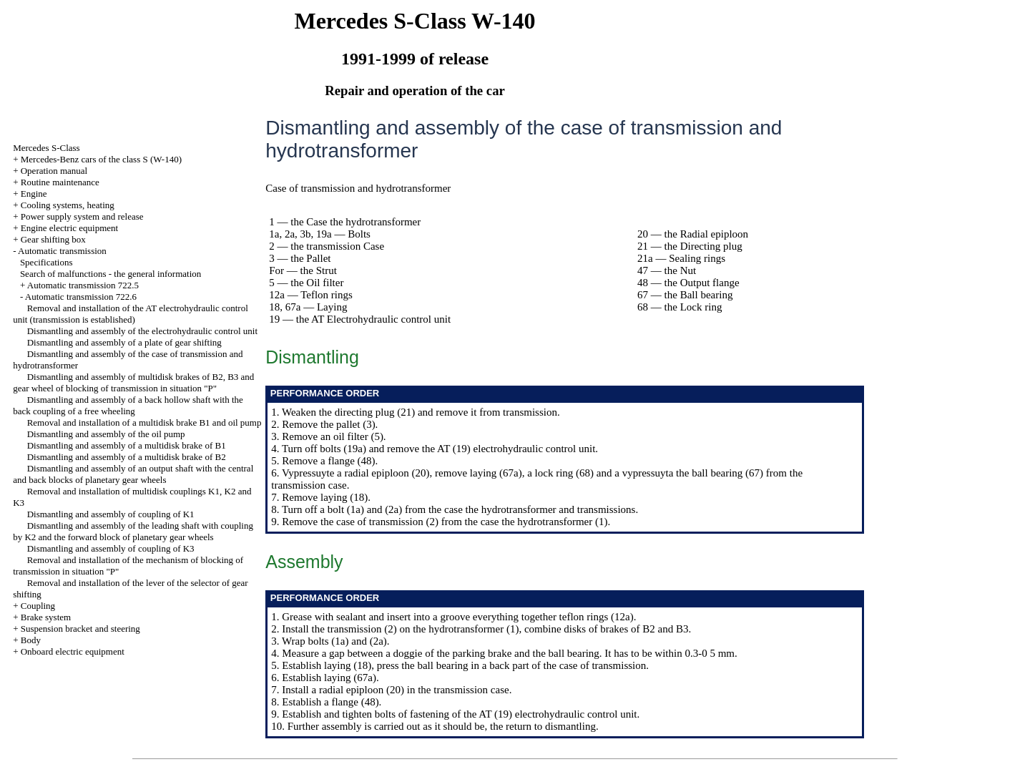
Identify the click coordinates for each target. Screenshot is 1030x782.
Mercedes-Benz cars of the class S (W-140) (101, 159)
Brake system (46, 617)
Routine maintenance (60, 182)
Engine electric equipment (69, 228)
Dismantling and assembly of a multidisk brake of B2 (126, 456)
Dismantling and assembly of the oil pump (106, 434)
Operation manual (54, 170)
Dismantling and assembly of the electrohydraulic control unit (142, 331)
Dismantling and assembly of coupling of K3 (111, 548)
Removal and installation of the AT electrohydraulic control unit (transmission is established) (130, 314)
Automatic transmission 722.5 (83, 285)
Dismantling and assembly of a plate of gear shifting (124, 342)
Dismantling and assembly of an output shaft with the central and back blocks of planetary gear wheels (133, 474)
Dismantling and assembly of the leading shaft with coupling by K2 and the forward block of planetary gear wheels (133, 531)
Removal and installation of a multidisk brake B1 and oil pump (144, 422)
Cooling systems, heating (67, 205)
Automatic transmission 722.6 (81, 296)
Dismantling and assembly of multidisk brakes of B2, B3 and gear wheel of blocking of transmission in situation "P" (133, 382)
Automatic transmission (62, 250)
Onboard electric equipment (72, 651)
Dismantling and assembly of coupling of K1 (111, 514)
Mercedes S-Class (46, 147)
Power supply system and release (82, 216)
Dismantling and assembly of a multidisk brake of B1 (126, 445)
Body (31, 640)
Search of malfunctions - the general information (110, 273)
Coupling (38, 605)
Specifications (46, 262)
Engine (34, 193)
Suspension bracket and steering (80, 628)
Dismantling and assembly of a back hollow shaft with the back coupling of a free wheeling (128, 405)
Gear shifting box (53, 239)
